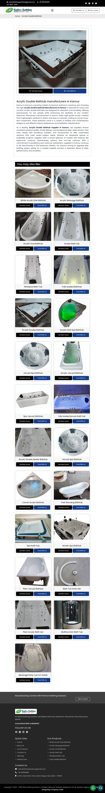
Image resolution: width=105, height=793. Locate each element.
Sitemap (19, 756)
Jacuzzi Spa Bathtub (33, 373)
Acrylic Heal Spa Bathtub (72, 330)
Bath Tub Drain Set (72, 588)
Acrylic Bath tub (72, 243)
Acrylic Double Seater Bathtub (33, 459)
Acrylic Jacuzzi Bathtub (72, 373)
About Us (19, 745)
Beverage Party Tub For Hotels (33, 675)
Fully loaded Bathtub (72, 286)
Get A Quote (93, 10)
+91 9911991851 (43, 2)
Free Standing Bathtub (72, 502)
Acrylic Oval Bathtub (33, 243)
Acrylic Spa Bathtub (71, 545)
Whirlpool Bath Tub (33, 286)
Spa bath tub (33, 545)
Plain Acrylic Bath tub (33, 632)
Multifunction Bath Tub (72, 632)
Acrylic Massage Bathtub (72, 200)
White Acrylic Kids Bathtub (33, 200)
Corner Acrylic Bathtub (33, 502)
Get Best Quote (35, 91)
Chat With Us (78, 10)
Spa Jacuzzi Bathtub (33, 416)
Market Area (21, 759)
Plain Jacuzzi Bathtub (33, 588)
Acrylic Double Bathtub (33, 330)
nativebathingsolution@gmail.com (21, 2)
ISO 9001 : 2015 (12, 5)
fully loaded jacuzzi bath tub (71, 416)
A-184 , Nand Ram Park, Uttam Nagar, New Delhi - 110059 (39, 776)
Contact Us (20, 752)
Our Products (21, 749)
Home (17, 16)
